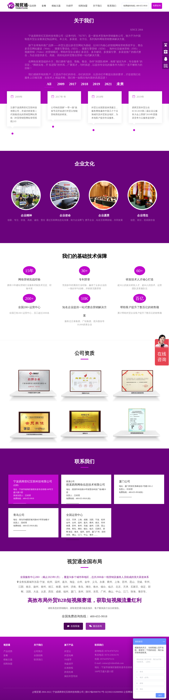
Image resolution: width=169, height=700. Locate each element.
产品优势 (31, 6)
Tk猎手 (69, 6)
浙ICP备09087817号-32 (96, 692)
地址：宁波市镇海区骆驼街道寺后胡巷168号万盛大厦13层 (113, 669)
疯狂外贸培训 (71, 676)
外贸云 (67, 651)
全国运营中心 (74, 514)
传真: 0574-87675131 (104, 659)
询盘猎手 (68, 664)
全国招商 (38, 655)
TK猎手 (68, 659)
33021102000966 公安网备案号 (122, 692)
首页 (19, 6)
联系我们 (111, 6)
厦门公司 (124, 481)
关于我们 (97, 6)
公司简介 (38, 651)
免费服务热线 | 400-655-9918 (135, 6)
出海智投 (68, 668)
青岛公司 (18, 514)
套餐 (44, 6)
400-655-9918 (98, 616)
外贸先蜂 (68, 655)
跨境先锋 (68, 672)
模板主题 (56, 6)
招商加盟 (83, 6)
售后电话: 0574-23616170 (107, 655)
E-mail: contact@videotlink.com (109, 663)
